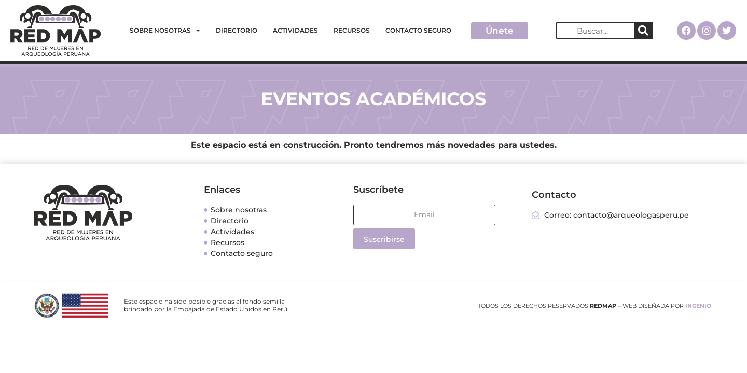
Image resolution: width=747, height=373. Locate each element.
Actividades (295, 30)
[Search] (643, 30)
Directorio (236, 30)
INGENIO (698, 305)
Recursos (352, 30)
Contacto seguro (418, 30)
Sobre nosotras (165, 30)
